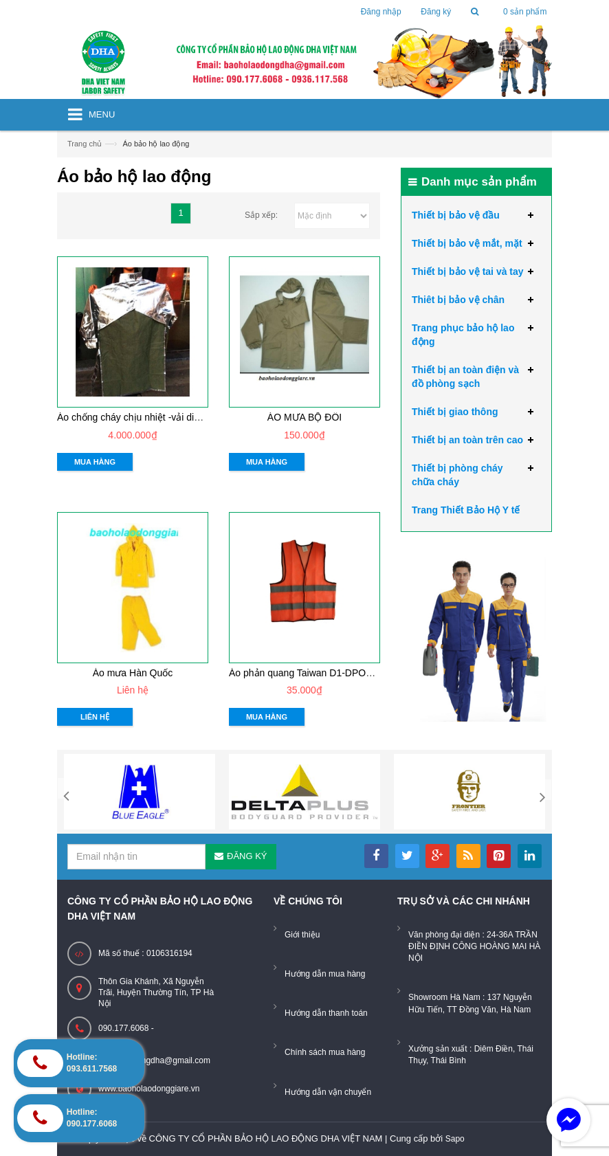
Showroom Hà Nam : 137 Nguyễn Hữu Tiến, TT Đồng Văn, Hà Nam (470, 1003)
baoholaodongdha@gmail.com (154, 1060)
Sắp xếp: (261, 215)
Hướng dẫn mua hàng (325, 974)
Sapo (455, 1139)
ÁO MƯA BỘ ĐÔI (304, 417)
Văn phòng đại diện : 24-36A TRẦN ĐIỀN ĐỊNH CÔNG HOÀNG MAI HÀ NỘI (474, 946)
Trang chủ (84, 144)
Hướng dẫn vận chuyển (328, 1092)
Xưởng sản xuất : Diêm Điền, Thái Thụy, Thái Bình (470, 1054)
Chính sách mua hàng (325, 1052)
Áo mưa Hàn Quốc (133, 672)
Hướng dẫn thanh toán (326, 1013)
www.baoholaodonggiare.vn (148, 1088)
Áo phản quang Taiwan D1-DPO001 (305, 672)
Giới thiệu (302, 935)
